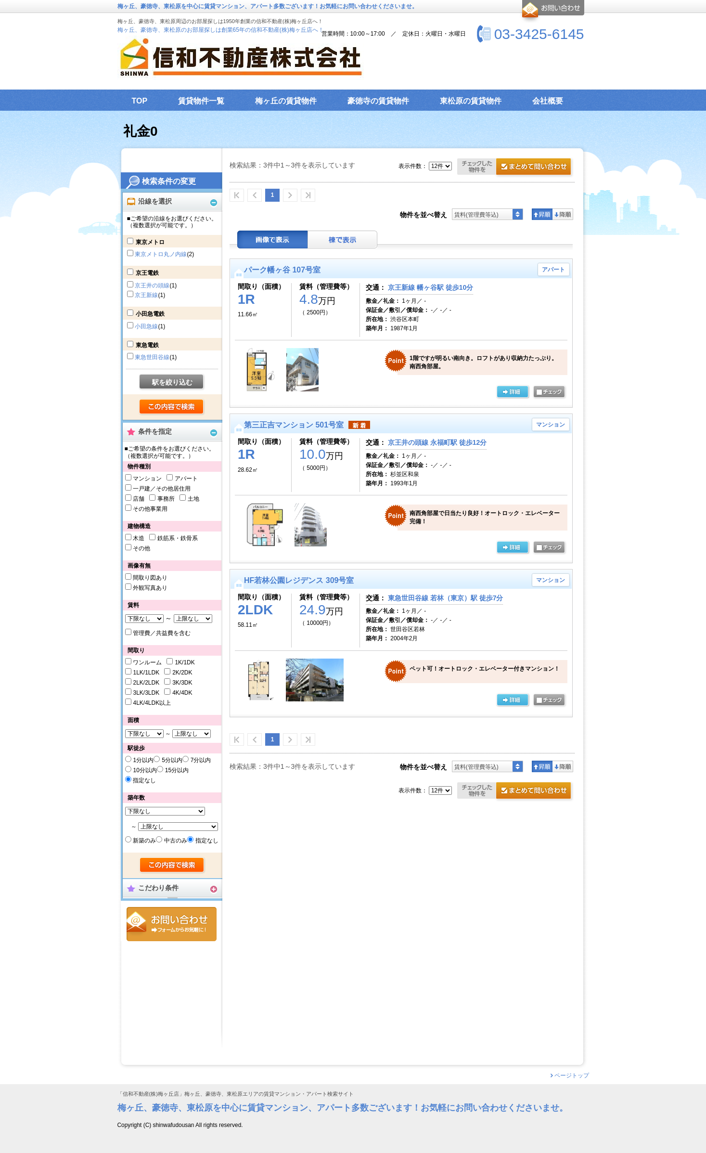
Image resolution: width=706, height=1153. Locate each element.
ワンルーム (147, 662)
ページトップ (571, 1075)
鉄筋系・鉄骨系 (177, 538)
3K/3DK (182, 682)
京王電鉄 (147, 273)
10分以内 (144, 770)
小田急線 (146, 326)
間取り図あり (150, 577)
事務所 (166, 498)
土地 (193, 498)
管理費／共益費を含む (162, 633)
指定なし (144, 780)
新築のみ (144, 840)
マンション (147, 478)
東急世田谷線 (152, 357)
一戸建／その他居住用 (162, 488)
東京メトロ (150, 242)
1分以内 (143, 760)
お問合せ (172, 924)
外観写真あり (150, 587)
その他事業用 (150, 508)
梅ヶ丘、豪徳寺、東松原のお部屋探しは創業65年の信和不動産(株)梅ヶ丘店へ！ (220, 29)
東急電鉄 (147, 345)
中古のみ (175, 840)
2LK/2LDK (146, 682)
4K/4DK (182, 692)
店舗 (138, 498)
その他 (141, 548)
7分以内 (201, 760)
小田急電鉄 (150, 314)
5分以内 (172, 760)
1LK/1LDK (146, 672)
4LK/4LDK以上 (152, 703)
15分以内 (177, 770)
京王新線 (146, 295)
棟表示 (343, 239)
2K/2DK (182, 672)
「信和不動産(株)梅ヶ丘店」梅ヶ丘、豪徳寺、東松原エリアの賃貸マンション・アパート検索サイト (235, 1094)
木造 (138, 538)
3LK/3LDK (146, 692)
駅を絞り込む (172, 382)
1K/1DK (184, 662)
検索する (172, 407)
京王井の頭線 (152, 285)
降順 (562, 214)
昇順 (542, 214)
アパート (186, 478)
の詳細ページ (512, 392)
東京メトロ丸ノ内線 (161, 254)
